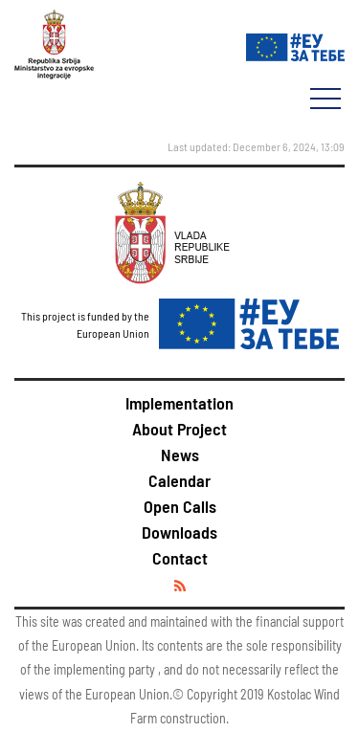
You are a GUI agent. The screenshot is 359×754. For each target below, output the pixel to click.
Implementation (179, 402)
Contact (180, 557)
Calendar (179, 480)
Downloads (179, 532)
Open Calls (180, 506)
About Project (179, 428)
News (180, 454)
